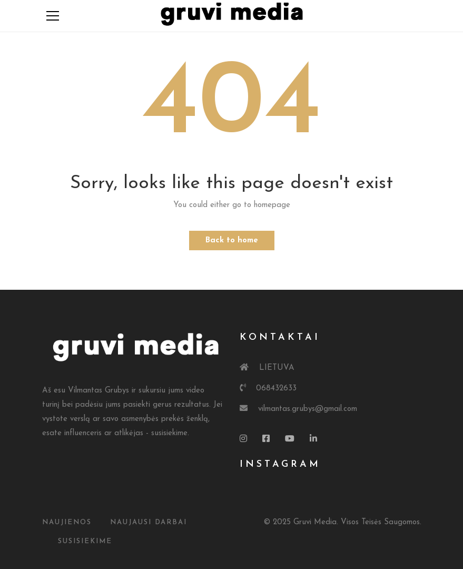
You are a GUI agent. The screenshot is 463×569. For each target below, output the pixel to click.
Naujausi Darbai (148, 522)
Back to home (231, 240)
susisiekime (85, 541)
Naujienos (67, 522)
